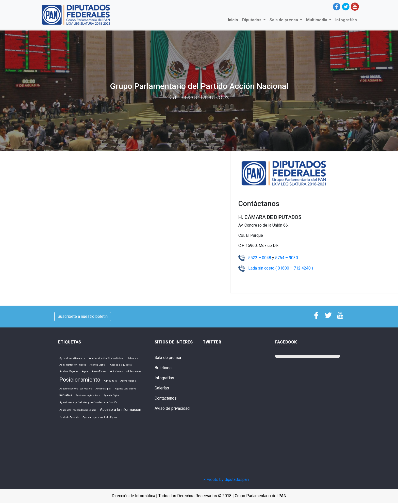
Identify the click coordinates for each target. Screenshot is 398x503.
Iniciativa (65, 395)
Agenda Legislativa (125, 388)
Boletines (163, 367)
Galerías (162, 388)
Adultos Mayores (68, 371)
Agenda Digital (112, 395)
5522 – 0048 (260, 257)
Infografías (346, 20)
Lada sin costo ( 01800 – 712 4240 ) (280, 268)
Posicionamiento (79, 379)
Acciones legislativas (88, 395)
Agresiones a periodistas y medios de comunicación (88, 402)
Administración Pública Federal (106, 358)
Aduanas (133, 358)
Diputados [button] (252, 20)
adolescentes (133, 371)
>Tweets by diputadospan (226, 479)
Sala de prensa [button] (284, 20)
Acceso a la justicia (121, 364)
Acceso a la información (120, 409)
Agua (85, 371)
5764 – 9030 (286, 257)
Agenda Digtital (98, 364)
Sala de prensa (168, 357)
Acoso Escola (99, 371)
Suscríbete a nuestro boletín (83, 316)
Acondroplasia (128, 380)
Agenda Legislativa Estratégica (99, 417)
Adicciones (116, 371)
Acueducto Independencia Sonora (77, 409)
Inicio (234, 19)
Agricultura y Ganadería (72, 358)
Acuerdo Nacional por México (75, 388)
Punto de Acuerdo (69, 417)
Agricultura (110, 380)
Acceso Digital (103, 388)
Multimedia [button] (317, 20)
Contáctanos (166, 398)
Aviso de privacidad (172, 408)
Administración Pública (72, 364)
